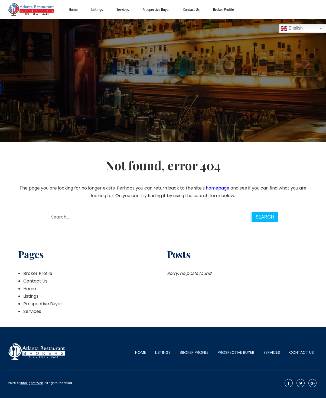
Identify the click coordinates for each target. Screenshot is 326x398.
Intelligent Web (31, 383)
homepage (217, 188)
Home (73, 9)
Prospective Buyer (156, 9)
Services (122, 9)
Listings (97, 9)
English (292, 28)
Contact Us (191, 9)
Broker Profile (223, 9)
